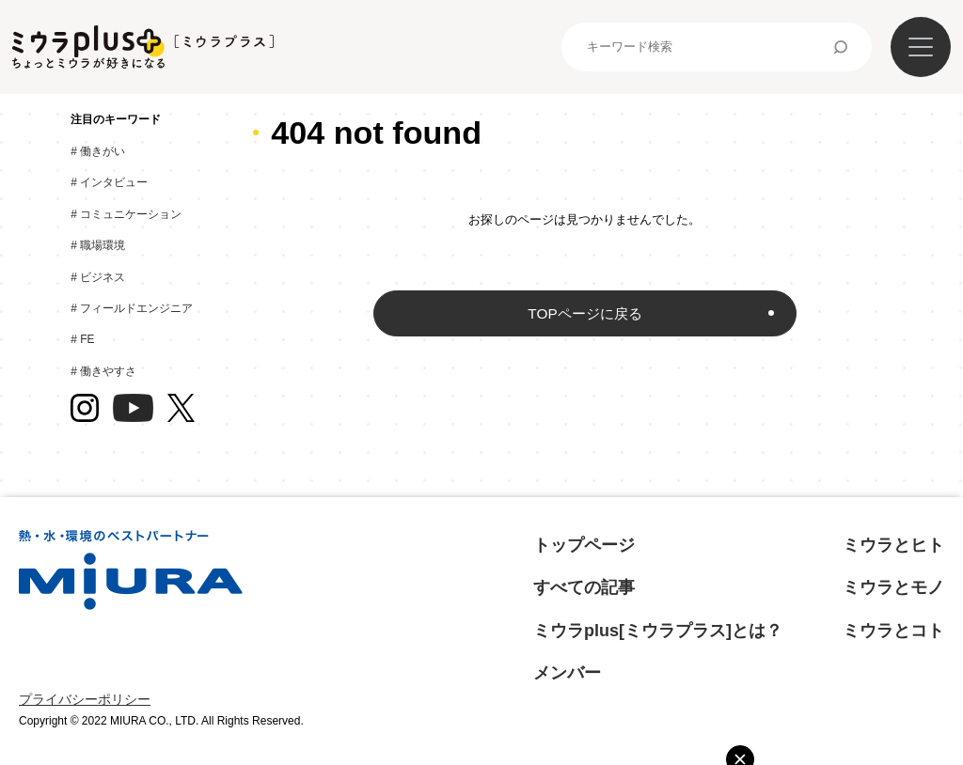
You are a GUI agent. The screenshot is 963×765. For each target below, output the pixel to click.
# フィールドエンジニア (136, 308)
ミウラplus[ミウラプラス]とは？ (657, 630)
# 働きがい (102, 151)
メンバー (567, 673)
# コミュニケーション (131, 214)
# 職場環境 (102, 245)
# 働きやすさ (108, 371)
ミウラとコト (893, 630)
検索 (840, 47)
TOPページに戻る (584, 313)
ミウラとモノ (893, 587)
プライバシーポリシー (84, 699)
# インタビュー (114, 182)
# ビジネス (102, 277)
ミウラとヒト (893, 545)
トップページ (584, 545)
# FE (87, 339)
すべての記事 (584, 587)
